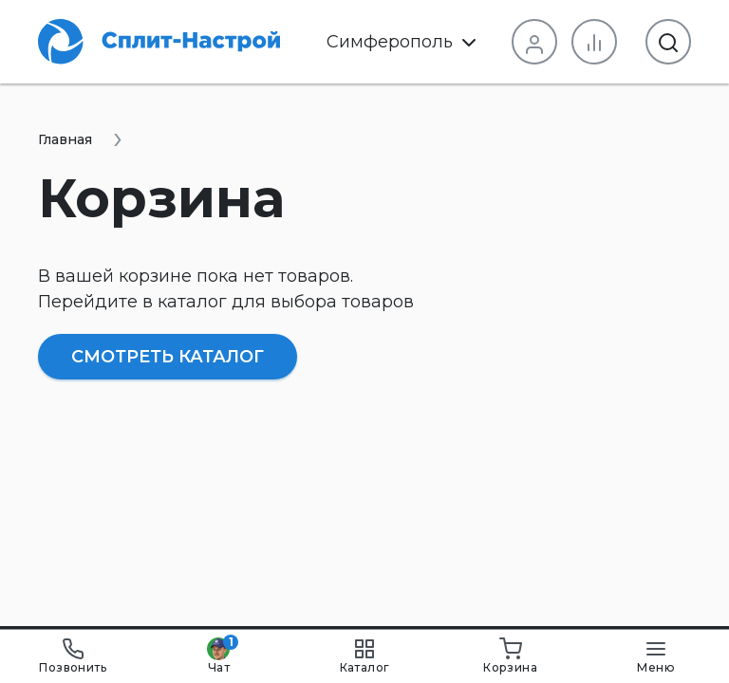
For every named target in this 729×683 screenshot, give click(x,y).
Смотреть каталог (167, 356)
